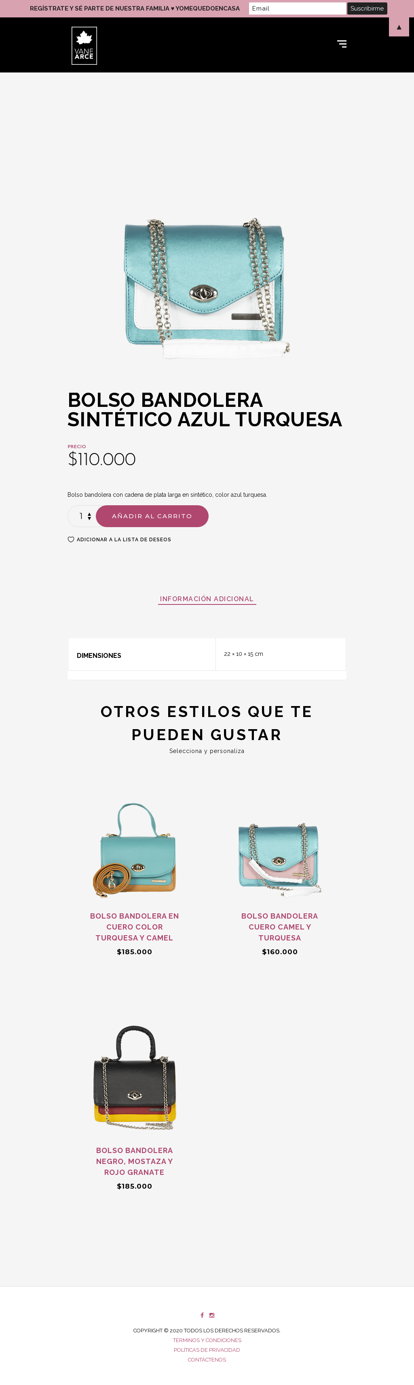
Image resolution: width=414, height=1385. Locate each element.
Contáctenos (207, 1360)
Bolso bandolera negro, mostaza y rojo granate (134, 1161)
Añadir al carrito (152, 516)
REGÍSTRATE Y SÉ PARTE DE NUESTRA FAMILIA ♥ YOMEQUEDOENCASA (135, 8)
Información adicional (207, 599)
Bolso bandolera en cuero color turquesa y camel (134, 927)
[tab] (207, 599)
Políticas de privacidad (207, 1350)
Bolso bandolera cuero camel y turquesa (279, 927)
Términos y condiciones (207, 1340)
